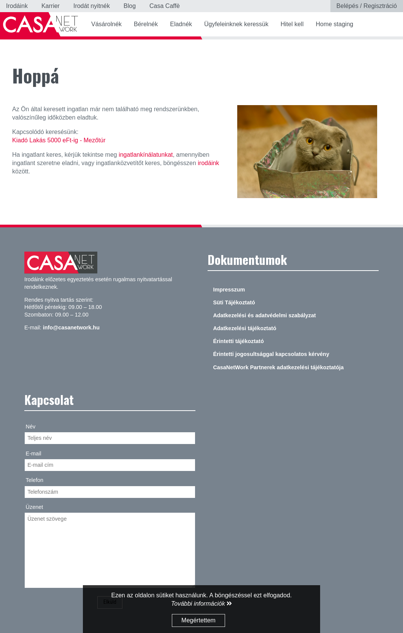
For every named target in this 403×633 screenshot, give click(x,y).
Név (31, 427)
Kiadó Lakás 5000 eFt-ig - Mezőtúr (58, 140)
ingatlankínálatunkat (146, 154)
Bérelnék (146, 24)
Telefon (34, 480)
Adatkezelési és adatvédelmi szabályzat (264, 315)
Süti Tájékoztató (234, 302)
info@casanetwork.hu (71, 327)
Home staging (334, 24)
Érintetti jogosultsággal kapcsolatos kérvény (271, 354)
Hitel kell (292, 24)
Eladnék (181, 24)
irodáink (208, 163)
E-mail (33, 453)
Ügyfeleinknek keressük (236, 24)
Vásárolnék (106, 24)
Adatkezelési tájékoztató (244, 328)
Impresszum (229, 290)
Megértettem (198, 620)
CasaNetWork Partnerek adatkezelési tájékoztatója (278, 367)
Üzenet (34, 507)
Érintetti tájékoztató (238, 341)
